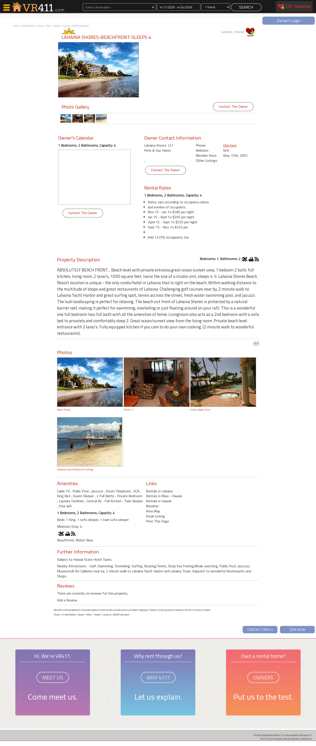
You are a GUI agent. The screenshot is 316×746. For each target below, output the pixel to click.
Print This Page (157, 521)
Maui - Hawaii (53, 25)
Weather (152, 506)
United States (28, 25)
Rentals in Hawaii (158, 501)
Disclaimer (306, 739)
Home (16, 25)
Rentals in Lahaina (159, 491)
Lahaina (67, 25)
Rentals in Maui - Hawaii (164, 496)
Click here (230, 145)
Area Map (153, 511)
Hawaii (40, 25)
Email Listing (155, 516)
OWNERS (263, 677)
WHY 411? (158, 677)
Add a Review (67, 600)
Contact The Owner (233, 106)
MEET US (52, 677)
